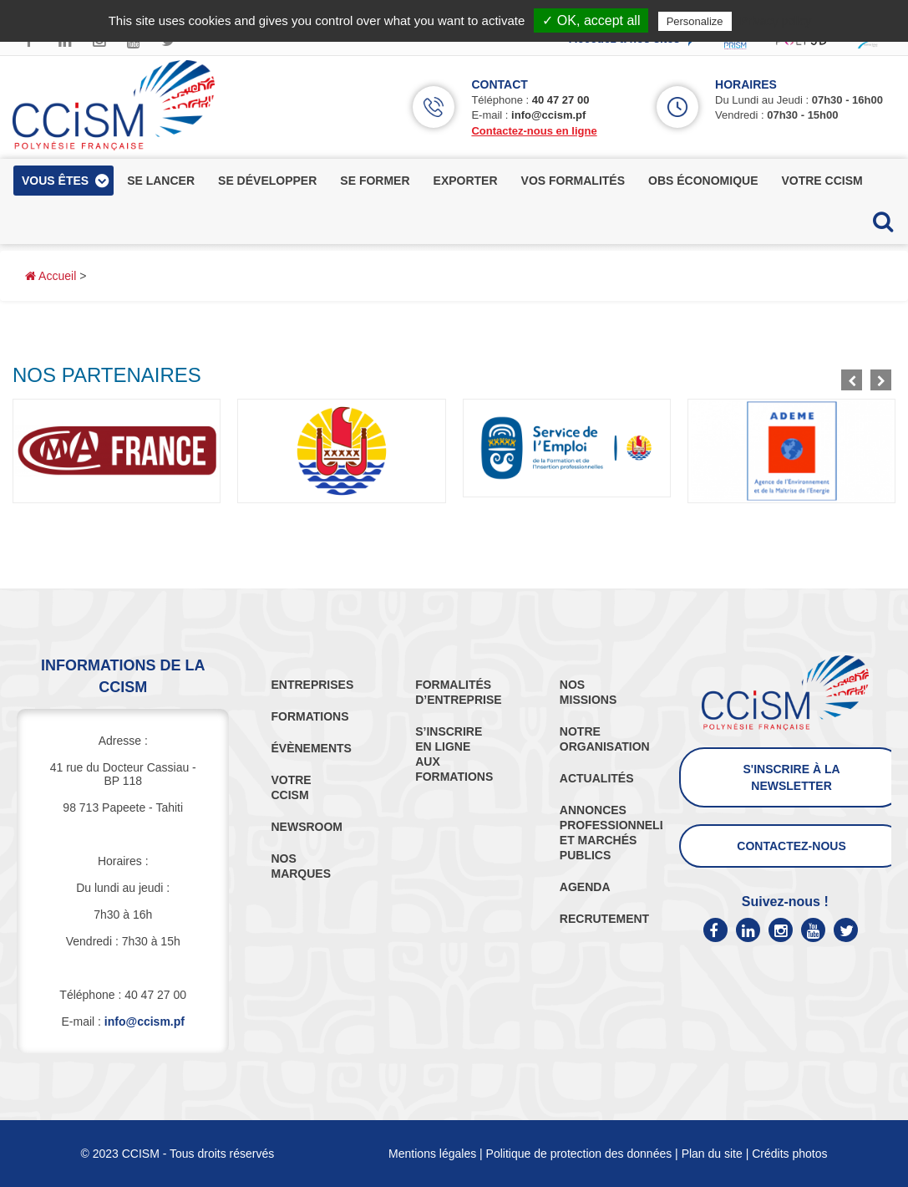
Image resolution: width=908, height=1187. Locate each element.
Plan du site (712, 1153)
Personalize (695, 21)
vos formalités (573, 180)
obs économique (703, 180)
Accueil (50, 276)
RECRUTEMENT (604, 918)
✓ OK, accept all (591, 20)
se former (374, 180)
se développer (267, 180)
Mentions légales (432, 1153)
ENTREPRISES (312, 684)
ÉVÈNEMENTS (311, 748)
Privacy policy (776, 21)
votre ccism (821, 180)
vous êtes (55, 180)
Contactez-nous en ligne (533, 131)
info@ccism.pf (548, 115)
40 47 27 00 (561, 100)
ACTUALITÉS (597, 778)
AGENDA (585, 887)
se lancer (161, 180)
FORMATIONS (309, 716)
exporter (466, 180)
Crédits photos (789, 1153)
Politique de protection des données (579, 1153)
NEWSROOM (306, 826)
